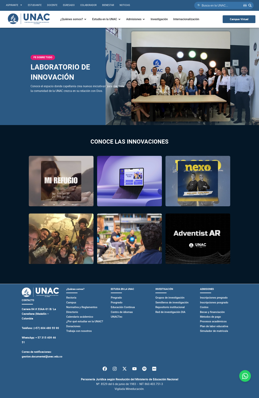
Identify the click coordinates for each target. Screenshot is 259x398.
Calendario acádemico (79, 316)
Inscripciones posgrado (214, 302)
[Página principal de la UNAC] (29, 19)
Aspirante (14, 5)
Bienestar (108, 5)
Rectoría (71, 297)
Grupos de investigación (170, 297)
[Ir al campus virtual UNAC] (239, 19)
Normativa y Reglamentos (81, 307)
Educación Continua (123, 307)
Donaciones (73, 326)
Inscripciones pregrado (214, 297)
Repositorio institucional (170, 307)
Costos (204, 307)
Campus (71, 302)
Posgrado (116, 302)
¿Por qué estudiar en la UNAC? (84, 321)
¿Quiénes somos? (75, 289)
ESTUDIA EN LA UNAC (122, 289)
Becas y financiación (212, 312)
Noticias (125, 5)
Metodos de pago (210, 316)
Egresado (69, 5)
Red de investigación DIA (170, 312)
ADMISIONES (207, 289)
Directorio (72, 312)
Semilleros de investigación (171, 302)
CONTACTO (28, 300)
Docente (52, 5)
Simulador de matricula (214, 331)
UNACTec (116, 316)
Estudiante (35, 5)
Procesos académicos (213, 321)
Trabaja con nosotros (79, 331)
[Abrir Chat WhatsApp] (245, 376)
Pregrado (116, 297)
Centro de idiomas (122, 312)
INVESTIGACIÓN (164, 289)
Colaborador (88, 5)
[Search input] (219, 5)
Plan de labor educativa (214, 326)
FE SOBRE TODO (42, 57)
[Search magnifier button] (250, 5)
